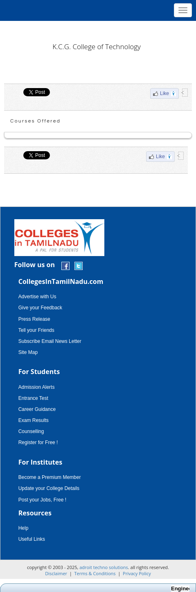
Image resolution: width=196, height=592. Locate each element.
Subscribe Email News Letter (49, 341)
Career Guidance (37, 409)
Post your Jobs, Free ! (42, 500)
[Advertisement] (98, 28)
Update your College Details (48, 488)
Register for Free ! (38, 442)
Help (23, 528)
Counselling (31, 431)
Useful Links (31, 539)
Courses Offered (35, 121)
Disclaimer (56, 573)
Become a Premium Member (49, 477)
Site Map (28, 352)
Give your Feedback (40, 308)
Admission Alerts (36, 387)
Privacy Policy (137, 573)
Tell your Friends (36, 330)
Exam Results (33, 420)
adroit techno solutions (103, 567)
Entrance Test (33, 398)
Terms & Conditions (95, 573)
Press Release (34, 319)
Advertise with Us (37, 296)
